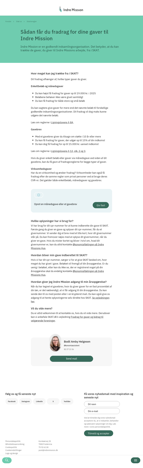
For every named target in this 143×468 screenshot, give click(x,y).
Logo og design (11, 453)
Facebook (12, 401)
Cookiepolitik (11, 447)
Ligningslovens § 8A (62, 122)
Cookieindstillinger (13, 450)
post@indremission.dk (48, 450)
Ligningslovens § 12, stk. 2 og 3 (68, 151)
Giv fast (101, 205)
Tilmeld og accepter (98, 433)
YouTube (67, 401)
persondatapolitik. (102, 426)
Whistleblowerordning (14, 444)
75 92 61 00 (43, 447)
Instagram (26, 401)
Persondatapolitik (12, 441)
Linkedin (39, 401)
